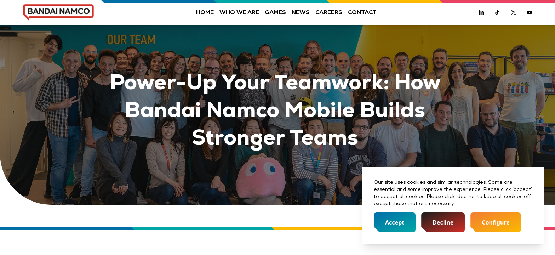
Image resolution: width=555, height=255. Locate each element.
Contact (362, 12)
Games (275, 12)
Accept (394, 222)
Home (205, 12)
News (301, 12)
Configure (496, 222)
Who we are (239, 12)
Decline (443, 222)
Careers (328, 12)
